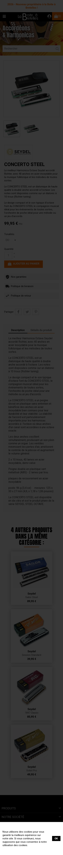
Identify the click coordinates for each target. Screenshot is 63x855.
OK (56, 838)
